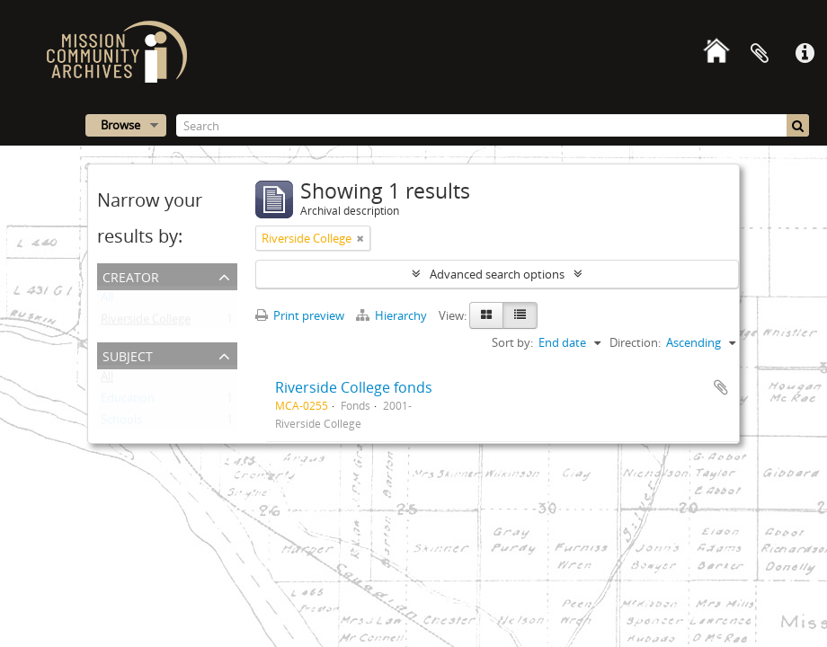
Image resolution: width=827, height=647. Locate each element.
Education (128, 402)
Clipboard (759, 53)
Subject (127, 354)
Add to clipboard (721, 387)
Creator (130, 275)
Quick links (804, 53)
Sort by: (512, 342)
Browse (120, 125)
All (107, 301)
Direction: (635, 342)
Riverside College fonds (353, 387)
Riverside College (146, 323)
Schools (121, 423)
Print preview (299, 315)
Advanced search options (497, 274)
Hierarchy (393, 315)
